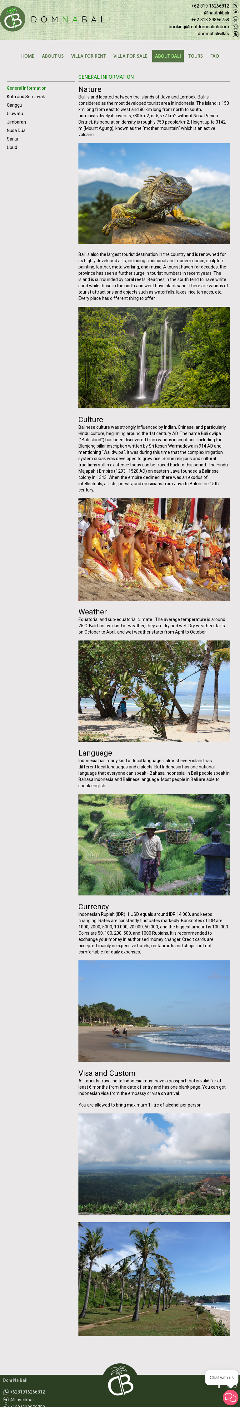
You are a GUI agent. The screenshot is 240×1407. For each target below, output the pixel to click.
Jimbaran (16, 122)
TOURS (195, 56)
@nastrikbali (216, 13)
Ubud (12, 147)
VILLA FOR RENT (88, 56)
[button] (230, 1397)
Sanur (13, 138)
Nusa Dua (16, 130)
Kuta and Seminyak (26, 96)
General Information (27, 88)
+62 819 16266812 (210, 6)
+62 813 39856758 (210, 20)
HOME (27, 56)
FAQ (214, 56)
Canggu (14, 105)
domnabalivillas (213, 33)
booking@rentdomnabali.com (199, 26)
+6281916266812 (27, 1391)
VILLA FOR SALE (130, 56)
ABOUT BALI (168, 56)
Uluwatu (15, 113)
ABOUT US (53, 56)
